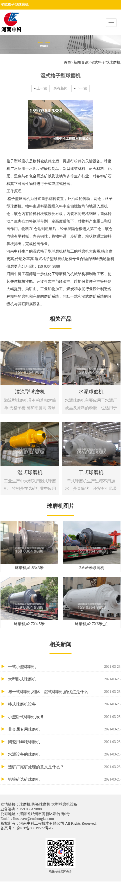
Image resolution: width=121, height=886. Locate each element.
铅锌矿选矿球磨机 (64, 779)
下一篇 (81, 88)
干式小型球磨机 (64, 667)
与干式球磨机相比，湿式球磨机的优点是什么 (64, 692)
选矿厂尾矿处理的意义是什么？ (64, 767)
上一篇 (41, 88)
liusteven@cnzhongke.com (33, 819)
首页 (67, 62)
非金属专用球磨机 (64, 729)
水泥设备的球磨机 (64, 754)
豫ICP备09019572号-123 (36, 828)
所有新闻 (61, 88)
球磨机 (25, 804)
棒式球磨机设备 (64, 704)
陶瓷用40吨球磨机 (64, 742)
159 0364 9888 (30, 809)
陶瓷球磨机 (41, 804)
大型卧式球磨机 (64, 679)
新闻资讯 (81, 62)
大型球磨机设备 (64, 804)
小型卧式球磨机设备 (64, 717)
